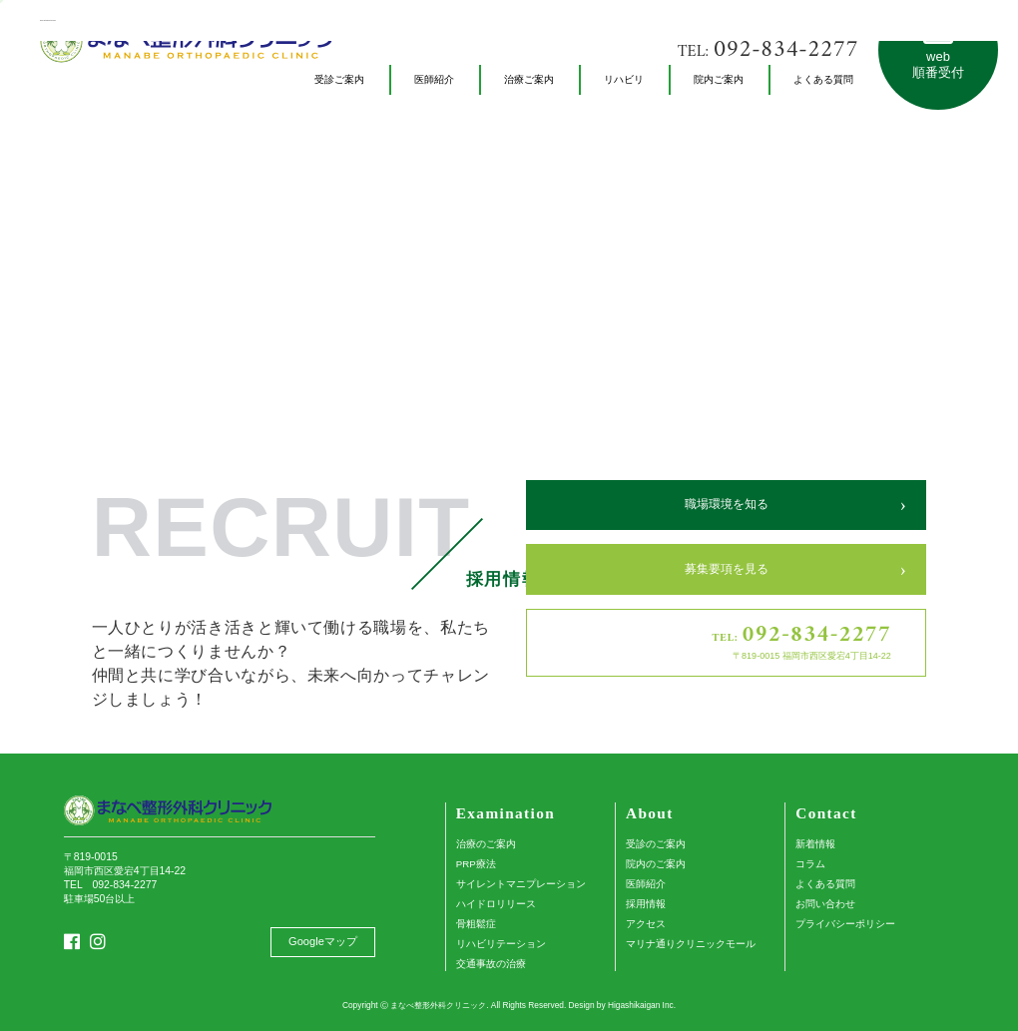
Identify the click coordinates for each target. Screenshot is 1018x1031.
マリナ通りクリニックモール (691, 943)
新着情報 (815, 843)
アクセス (646, 923)
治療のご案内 (486, 843)
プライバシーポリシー (845, 923)
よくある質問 (825, 883)
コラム (810, 863)
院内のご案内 (656, 863)
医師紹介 (646, 883)
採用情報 (646, 903)
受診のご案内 (656, 843)
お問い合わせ (825, 903)
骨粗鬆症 (476, 923)
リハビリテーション (501, 943)
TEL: (768, 50)
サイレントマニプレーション (521, 883)
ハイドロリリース (496, 903)
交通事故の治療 (491, 963)
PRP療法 (476, 863)
